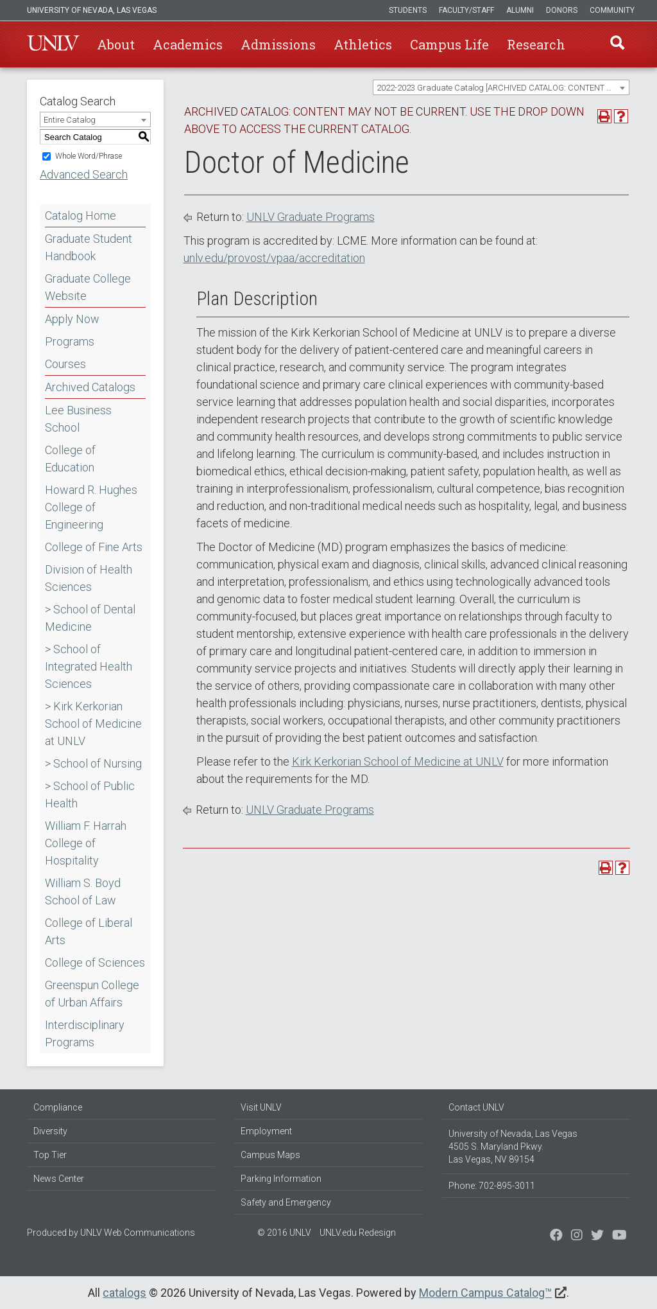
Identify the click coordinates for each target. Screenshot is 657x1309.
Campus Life (449, 44)
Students (408, 10)
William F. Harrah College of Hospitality (85, 843)
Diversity (50, 1131)
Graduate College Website (88, 287)
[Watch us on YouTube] (619, 1236)
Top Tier (50, 1155)
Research (536, 44)
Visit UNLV (261, 1107)
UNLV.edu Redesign (358, 1232)
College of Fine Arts (93, 547)
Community (612, 10)
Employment (266, 1131)
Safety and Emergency (286, 1202)
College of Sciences (95, 962)
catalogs (124, 1292)
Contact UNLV (476, 1107)
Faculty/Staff (466, 10)
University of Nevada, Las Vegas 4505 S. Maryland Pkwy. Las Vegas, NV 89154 (512, 1146)
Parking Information (281, 1178)
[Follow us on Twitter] (577, 1236)
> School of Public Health (90, 794)
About (116, 44)
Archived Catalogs (90, 387)
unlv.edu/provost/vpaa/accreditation (274, 258)
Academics (188, 44)
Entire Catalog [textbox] (70, 120)
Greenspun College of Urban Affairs (92, 993)
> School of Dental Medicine (90, 617)
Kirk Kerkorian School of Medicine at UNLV (398, 761)
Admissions (278, 44)
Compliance (57, 1107)
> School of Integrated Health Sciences (88, 666)
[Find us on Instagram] (597, 1236)
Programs (69, 341)
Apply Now (72, 319)
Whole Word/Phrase (88, 156)
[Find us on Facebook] (556, 1236)
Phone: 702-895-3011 (491, 1186)
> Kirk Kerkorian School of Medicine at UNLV (93, 723)
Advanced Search (84, 174)
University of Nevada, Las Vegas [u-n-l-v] (92, 10)
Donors (561, 10)
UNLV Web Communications (137, 1232)
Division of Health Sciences (88, 578)
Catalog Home (80, 215)
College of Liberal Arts (88, 931)
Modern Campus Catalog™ (485, 1292)
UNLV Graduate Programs (310, 217)
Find (616, 44)
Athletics (363, 44)
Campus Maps (270, 1155)
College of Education (70, 458)
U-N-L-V (53, 44)
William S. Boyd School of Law (83, 891)
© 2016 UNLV (284, 1232)
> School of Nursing (93, 763)
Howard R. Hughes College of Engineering (91, 507)
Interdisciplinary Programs (84, 1033)
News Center (58, 1178)
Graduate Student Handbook (88, 247)
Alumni (520, 10)
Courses (65, 364)
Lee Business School (78, 418)
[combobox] (501, 87)
